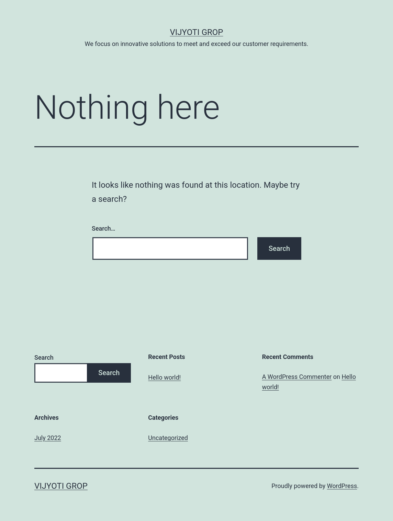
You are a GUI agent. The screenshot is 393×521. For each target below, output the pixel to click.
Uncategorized (168, 437)
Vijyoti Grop (196, 32)
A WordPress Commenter (297, 376)
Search (44, 357)
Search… (103, 228)
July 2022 (47, 437)
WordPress (342, 485)
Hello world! (164, 377)
